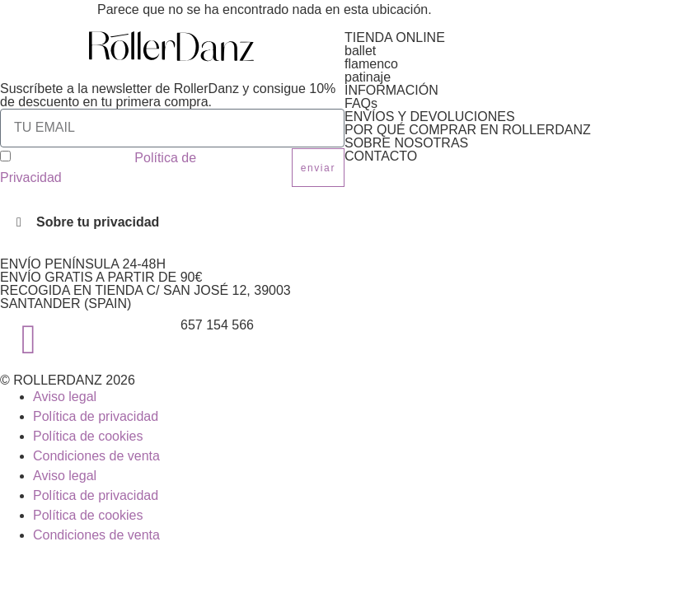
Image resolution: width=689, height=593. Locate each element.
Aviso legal (64, 397)
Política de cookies (88, 436)
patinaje (367, 77)
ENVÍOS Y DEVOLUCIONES (429, 117)
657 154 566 (217, 325)
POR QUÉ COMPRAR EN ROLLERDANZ (467, 130)
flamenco (371, 64)
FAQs (360, 103)
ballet (360, 51)
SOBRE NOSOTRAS (406, 143)
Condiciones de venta (96, 456)
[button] (172, 222)
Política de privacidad (95, 416)
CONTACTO (380, 156)
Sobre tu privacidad (97, 222)
